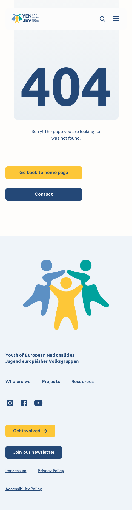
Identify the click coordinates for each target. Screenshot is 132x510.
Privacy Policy (51, 470)
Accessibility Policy (23, 488)
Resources (82, 381)
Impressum (15, 470)
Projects (51, 381)
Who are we (18, 381)
